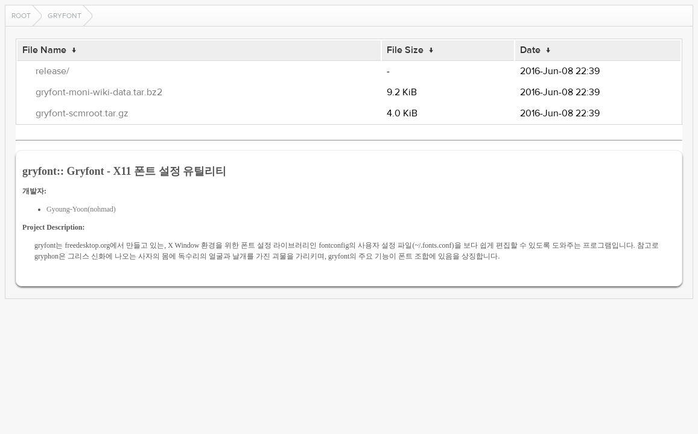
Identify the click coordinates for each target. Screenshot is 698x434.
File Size (405, 50)
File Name (44, 50)
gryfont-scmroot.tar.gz (82, 113)
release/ (52, 71)
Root (21, 15)
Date (530, 50)
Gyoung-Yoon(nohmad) (81, 209)
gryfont (64, 15)
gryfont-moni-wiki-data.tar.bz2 (99, 92)
